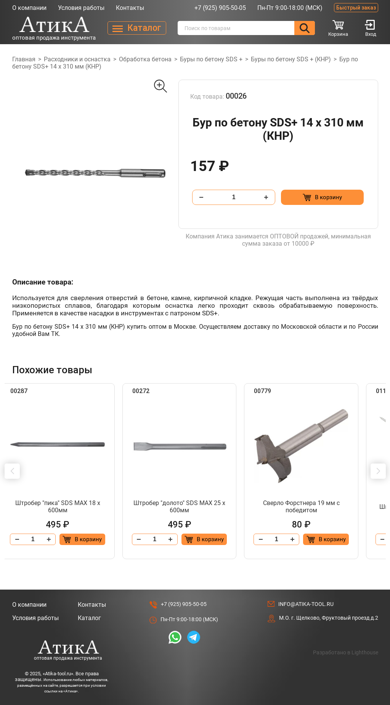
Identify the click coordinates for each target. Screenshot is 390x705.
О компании (29, 7)
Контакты (130, 7)
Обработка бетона (145, 59)
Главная (23, 59)
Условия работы (81, 7)
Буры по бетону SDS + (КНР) (291, 59)
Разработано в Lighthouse (345, 652)
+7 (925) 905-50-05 (220, 7)
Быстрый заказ (356, 8)
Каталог (89, 618)
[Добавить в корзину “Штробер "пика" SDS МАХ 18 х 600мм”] (95, 539)
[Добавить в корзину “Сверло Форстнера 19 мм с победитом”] (344, 539)
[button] (12, 471)
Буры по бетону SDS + (211, 59)
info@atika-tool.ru (306, 604)
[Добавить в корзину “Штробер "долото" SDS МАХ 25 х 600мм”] (220, 539)
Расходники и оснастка (77, 59)
